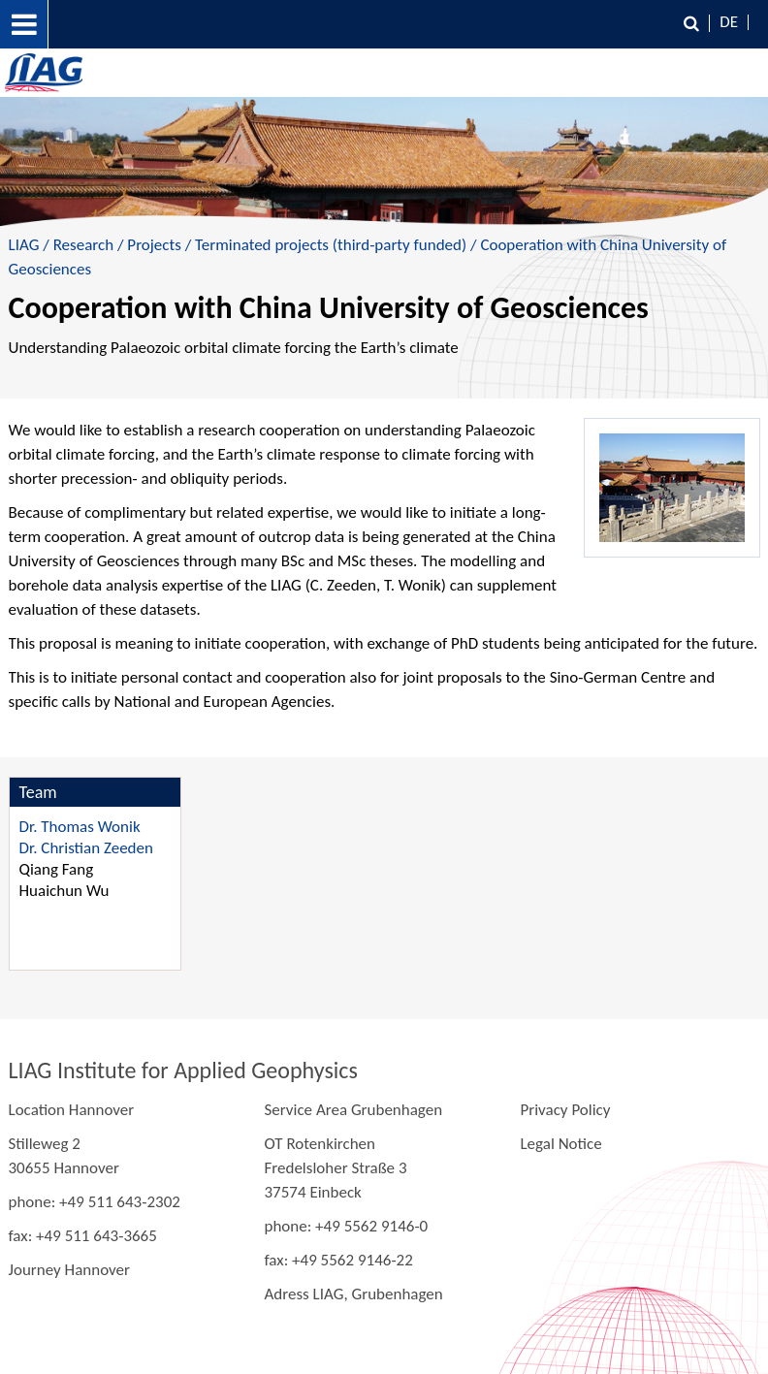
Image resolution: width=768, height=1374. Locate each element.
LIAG (24, 245)
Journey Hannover (69, 1270)
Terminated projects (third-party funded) (330, 245)
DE (729, 22)
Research (83, 245)
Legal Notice (560, 1144)
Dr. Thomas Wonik (80, 826)
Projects (153, 245)
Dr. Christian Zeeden (86, 848)
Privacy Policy (565, 1110)
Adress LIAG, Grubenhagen (353, 1294)
